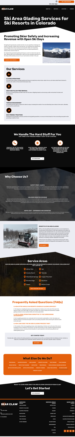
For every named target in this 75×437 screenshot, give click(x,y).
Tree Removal (12, 362)
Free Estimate (71, 428)
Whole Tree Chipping (52, 368)
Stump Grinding (62, 362)
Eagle (54, 419)
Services (56, 9)
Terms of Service (70, 425)
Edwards (53, 430)
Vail (55, 428)
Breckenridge (52, 425)
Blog (73, 414)
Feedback (72, 411)
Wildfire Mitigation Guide (68, 419)
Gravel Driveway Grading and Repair (57, 365)
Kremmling (53, 417)
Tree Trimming (53, 362)
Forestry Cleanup (37, 370)
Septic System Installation (14, 368)
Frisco (54, 433)
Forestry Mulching (42, 362)
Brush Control (12, 365)
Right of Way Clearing (24, 365)
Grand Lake (53, 414)
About (72, 406)
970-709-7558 (53, 4)
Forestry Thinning (40, 368)
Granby (54, 411)
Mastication (34, 365)
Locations (65, 9)
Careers (72, 8)
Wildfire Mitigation (22, 362)
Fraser (54, 408)
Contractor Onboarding (68, 417)
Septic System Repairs (28, 368)
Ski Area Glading (63, 368)
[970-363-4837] (56, 1)
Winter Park (53, 406)
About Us (49, 9)
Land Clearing (32, 362)
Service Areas (51, 403)
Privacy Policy (70, 422)
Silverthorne (52, 422)
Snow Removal (43, 365)
